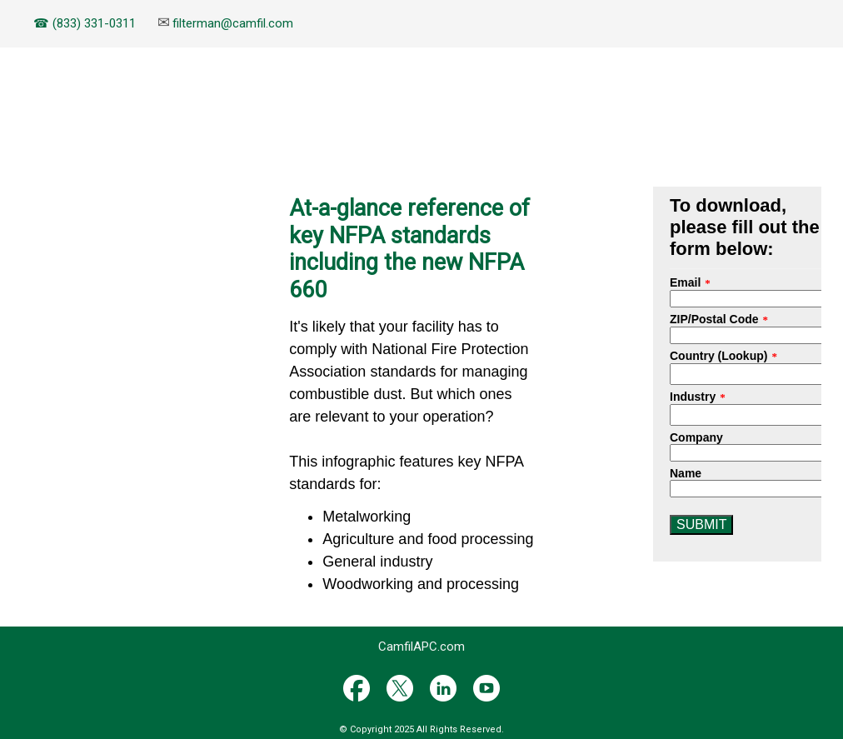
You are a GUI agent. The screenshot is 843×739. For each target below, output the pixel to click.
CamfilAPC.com (421, 646)
